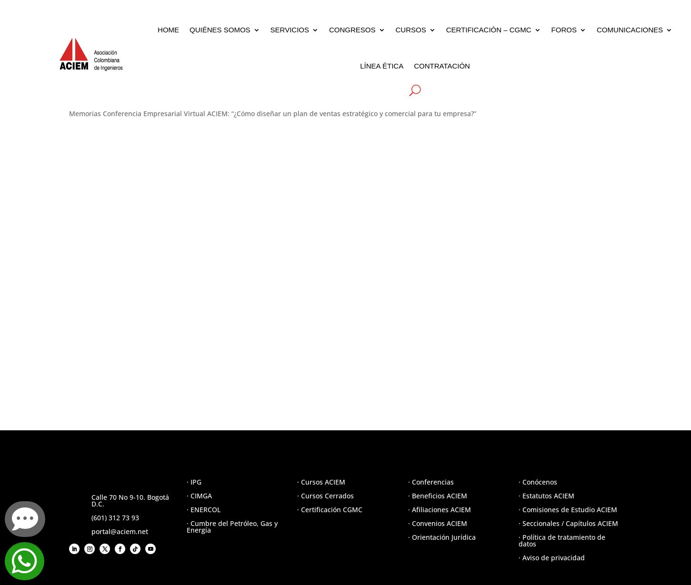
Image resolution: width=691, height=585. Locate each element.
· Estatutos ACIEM (546, 495)
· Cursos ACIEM (321, 481)
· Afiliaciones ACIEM (439, 509)
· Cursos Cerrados (325, 495)
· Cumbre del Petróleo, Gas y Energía (232, 527)
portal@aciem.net (119, 531)
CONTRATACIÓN (442, 66)
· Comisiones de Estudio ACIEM (568, 509)
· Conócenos (538, 481)
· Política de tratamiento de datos (562, 540)
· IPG (194, 481)
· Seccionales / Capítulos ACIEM (568, 523)
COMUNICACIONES (630, 30)
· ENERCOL (203, 509)
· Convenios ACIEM (437, 523)
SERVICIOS (289, 30)
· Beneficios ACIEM (437, 495)
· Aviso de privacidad (552, 557)
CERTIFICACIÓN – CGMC (488, 30)
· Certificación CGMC (329, 509)
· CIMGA (199, 495)
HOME (168, 30)
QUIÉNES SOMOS (220, 30)
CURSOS (411, 30)
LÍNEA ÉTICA (381, 66)
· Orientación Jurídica (442, 537)
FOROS (564, 30)
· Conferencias (431, 481)
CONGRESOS (352, 30)
